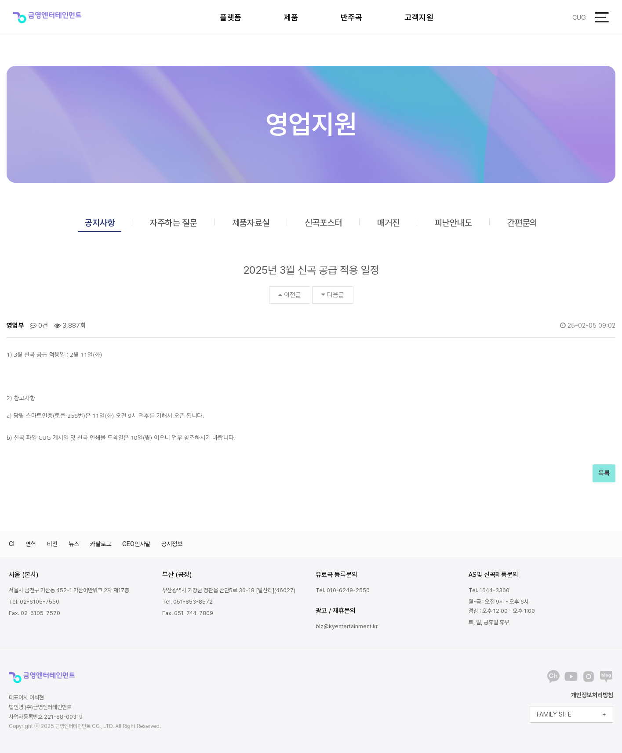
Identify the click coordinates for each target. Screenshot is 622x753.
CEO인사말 (136, 543)
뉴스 (74, 543)
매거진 (388, 222)
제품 (291, 17)
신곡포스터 (323, 222)
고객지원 (418, 17)
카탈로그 (100, 543)
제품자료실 (250, 222)
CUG (579, 18)
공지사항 (100, 222)
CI (12, 543)
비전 (52, 543)
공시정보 (171, 543)
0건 (39, 325)
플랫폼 (231, 17)
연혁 (30, 543)
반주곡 (352, 17)
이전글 (289, 295)
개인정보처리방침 (592, 695)
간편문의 (522, 222)
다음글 (332, 295)
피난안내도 (453, 222)
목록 (604, 473)
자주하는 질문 (173, 222)
